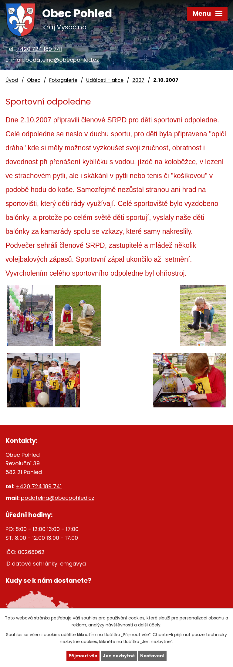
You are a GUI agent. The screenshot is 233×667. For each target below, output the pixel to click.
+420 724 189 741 (39, 49)
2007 (138, 80)
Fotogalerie (63, 80)
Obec (33, 80)
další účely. (149, 625)
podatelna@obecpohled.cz (62, 60)
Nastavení (152, 656)
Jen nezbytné (119, 656)
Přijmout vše (83, 656)
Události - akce (104, 80)
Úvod (11, 80)
